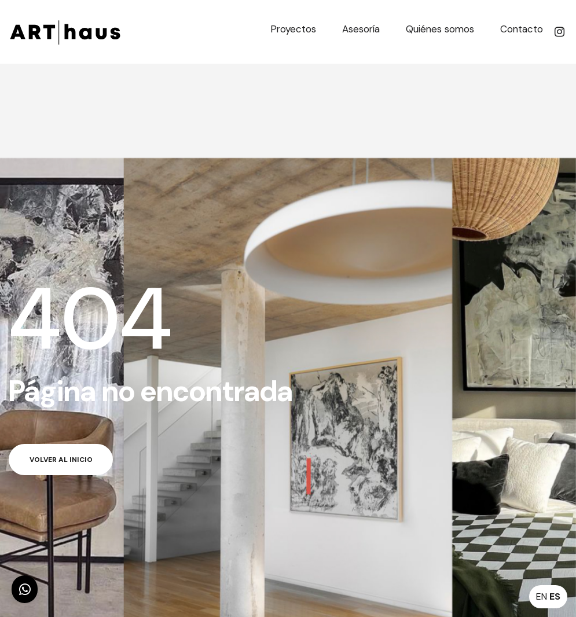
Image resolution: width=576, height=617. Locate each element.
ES (554, 596)
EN (541, 596)
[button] (25, 589)
